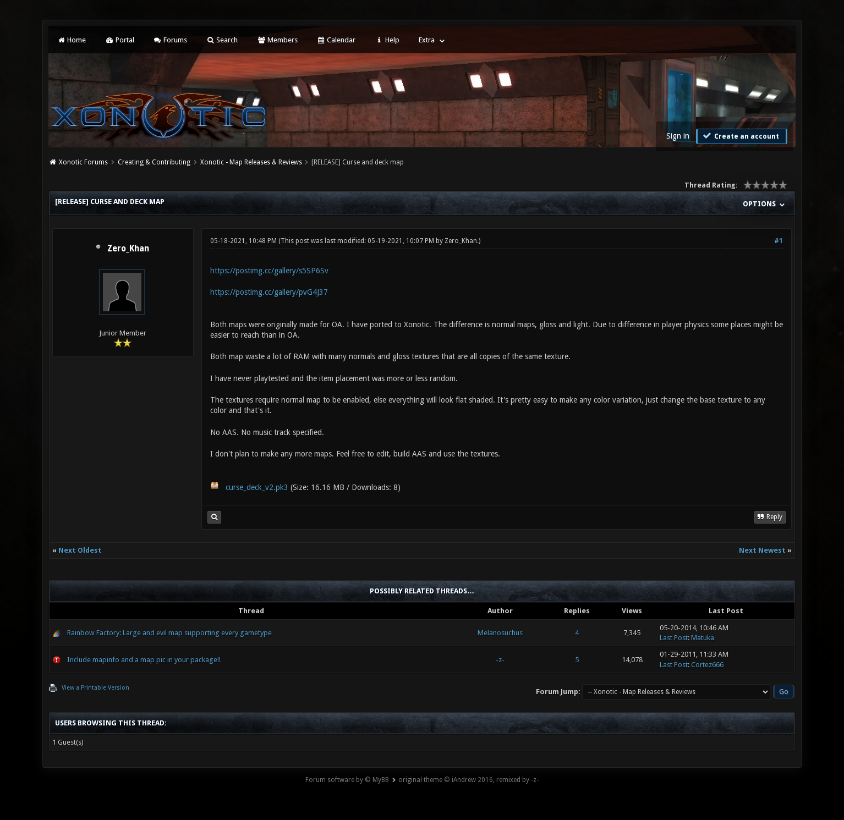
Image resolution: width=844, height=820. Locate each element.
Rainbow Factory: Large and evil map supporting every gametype (169, 633)
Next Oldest (80, 550)
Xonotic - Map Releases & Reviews (251, 162)
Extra (427, 40)
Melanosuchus (500, 633)
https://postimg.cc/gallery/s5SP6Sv (269, 270)
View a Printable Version (95, 687)
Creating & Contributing (154, 162)
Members (277, 40)
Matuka (702, 638)
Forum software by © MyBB (347, 780)
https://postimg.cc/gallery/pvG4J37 (269, 292)
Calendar (336, 40)
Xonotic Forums (83, 162)
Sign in (677, 135)
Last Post (674, 638)
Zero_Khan (128, 249)
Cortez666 (707, 665)
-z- (500, 660)
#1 (778, 241)
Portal (119, 40)
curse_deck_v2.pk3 (257, 487)
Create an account (740, 135)
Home (71, 40)
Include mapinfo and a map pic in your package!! (144, 660)
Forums (170, 40)
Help (387, 40)
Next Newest (762, 550)
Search (222, 40)
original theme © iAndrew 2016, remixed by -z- (468, 780)
